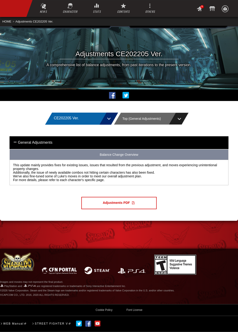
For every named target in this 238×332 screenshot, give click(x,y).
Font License (134, 310)
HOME (6, 21)
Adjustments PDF (116, 203)
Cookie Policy (104, 310)
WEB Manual (13, 323)
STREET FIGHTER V (51, 323)
